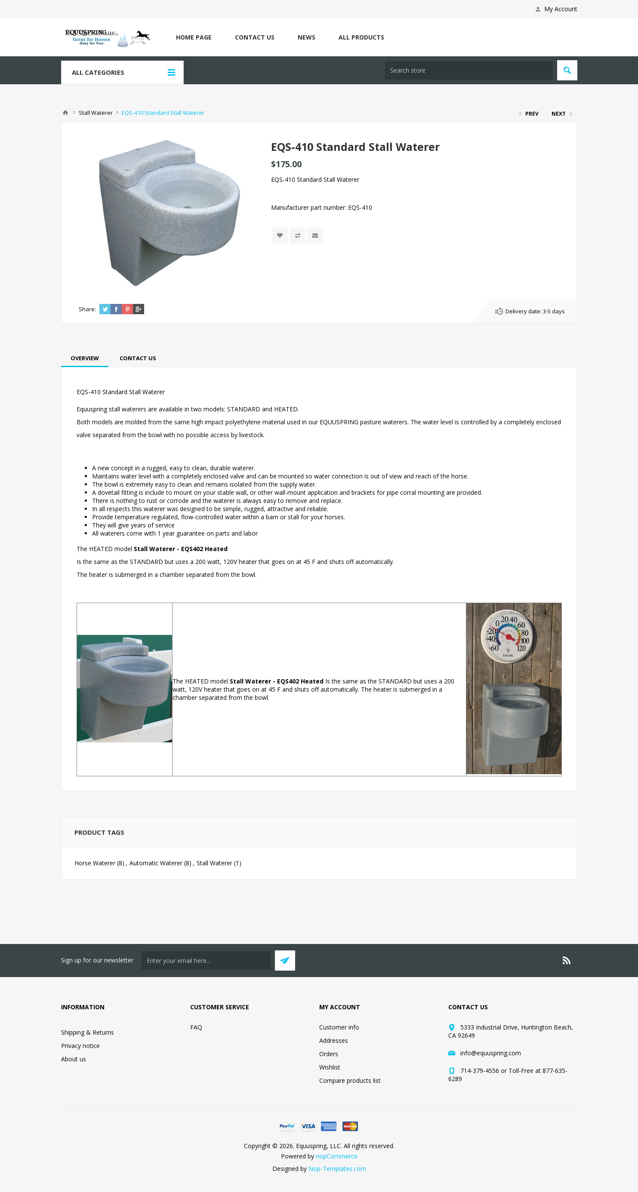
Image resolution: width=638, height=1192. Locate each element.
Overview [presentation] (85, 358)
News (306, 37)
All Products (361, 37)
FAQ (196, 1027)
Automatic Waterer (155, 863)
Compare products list (350, 1080)
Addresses (333, 1040)
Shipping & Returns (87, 1032)
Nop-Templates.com (337, 1168)
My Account (560, 9)
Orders (328, 1054)
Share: (87, 309)
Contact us (254, 37)
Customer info (339, 1027)
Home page (194, 37)
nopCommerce (337, 1156)
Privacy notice (80, 1046)
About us (73, 1059)
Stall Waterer (214, 863)
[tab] (84, 358)
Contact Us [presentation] (138, 358)
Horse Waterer (94, 863)
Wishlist (329, 1067)
